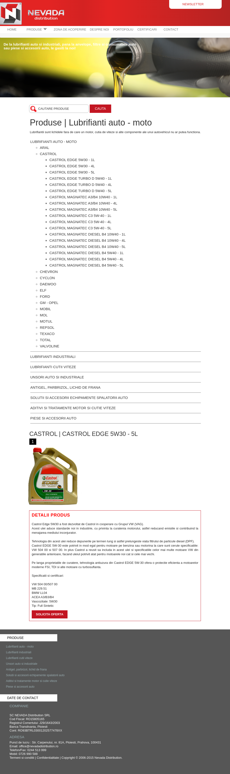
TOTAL (45, 340)
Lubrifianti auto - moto (53, 142)
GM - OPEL (49, 303)
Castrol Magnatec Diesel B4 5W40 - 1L (86, 253)
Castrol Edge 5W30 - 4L (72, 166)
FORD (45, 296)
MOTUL (46, 321)
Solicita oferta (49, 614)
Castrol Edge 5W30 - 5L (72, 172)
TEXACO (47, 334)
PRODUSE (36, 29)
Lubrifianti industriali (52, 357)
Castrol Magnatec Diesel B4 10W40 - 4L (87, 240)
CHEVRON (49, 272)
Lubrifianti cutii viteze (53, 367)
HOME (12, 29)
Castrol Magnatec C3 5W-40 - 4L (80, 222)
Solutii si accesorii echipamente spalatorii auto (79, 398)
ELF (43, 290)
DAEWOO (48, 284)
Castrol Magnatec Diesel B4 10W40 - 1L (87, 234)
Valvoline (49, 346)
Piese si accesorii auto (53, 418)
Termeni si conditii (22, 757)
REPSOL (47, 327)
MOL (44, 315)
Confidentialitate (48, 757)
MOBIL (45, 309)
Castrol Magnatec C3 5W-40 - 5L (80, 228)
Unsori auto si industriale (57, 377)
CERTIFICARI (147, 29)
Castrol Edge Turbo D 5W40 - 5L (80, 191)
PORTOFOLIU (123, 29)
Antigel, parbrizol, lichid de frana (65, 387)
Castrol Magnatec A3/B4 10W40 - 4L (83, 203)
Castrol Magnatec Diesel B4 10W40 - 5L (87, 247)
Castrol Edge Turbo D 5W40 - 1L (80, 178)
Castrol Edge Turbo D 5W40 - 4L (80, 185)
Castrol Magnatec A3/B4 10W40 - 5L (83, 209)
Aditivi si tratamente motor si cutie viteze (73, 408)
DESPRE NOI (99, 29)
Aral (44, 148)
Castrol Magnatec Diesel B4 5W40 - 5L (86, 265)
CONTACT (171, 29)
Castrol (48, 154)
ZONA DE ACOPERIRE (70, 29)
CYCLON (47, 278)
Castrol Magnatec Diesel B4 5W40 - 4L (86, 259)
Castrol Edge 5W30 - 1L (72, 160)
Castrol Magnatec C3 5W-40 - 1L (80, 216)
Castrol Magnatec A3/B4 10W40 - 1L (83, 197)
